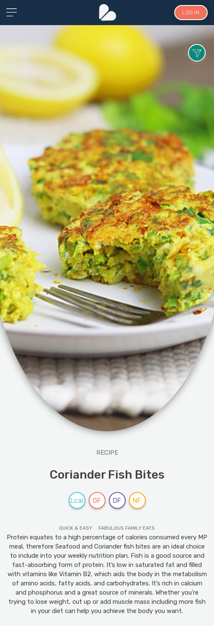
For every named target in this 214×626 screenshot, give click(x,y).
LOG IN (190, 12)
